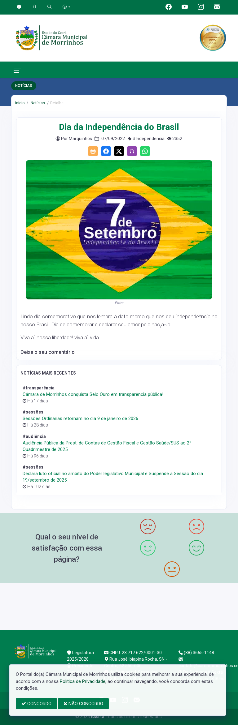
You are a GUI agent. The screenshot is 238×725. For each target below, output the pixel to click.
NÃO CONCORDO (83, 703)
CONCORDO (36, 703)
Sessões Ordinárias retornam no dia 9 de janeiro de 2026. (81, 418)
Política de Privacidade (82, 681)
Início (19, 103)
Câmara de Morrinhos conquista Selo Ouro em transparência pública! (93, 394)
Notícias (37, 103)
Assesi (97, 716)
